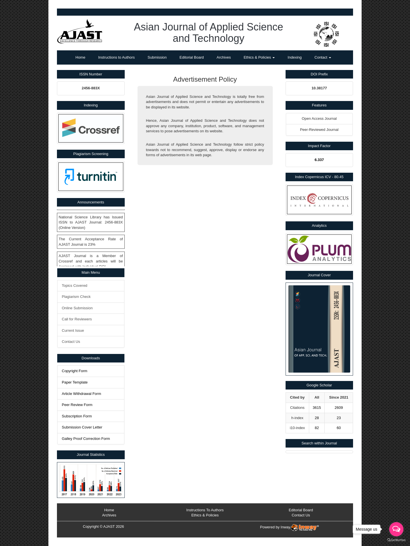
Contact (323, 57)
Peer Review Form (77, 405)
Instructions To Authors (205, 510)
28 (317, 418)
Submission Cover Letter (82, 427)
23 (339, 418)
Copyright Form (74, 371)
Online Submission (77, 308)
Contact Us (71, 341)
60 (339, 428)
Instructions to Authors (116, 57)
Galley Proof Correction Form (86, 438)
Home (80, 57)
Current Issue (73, 330)
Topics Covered (74, 285)
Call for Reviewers (77, 319)
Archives (224, 57)
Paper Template (75, 382)
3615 (317, 407)
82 (317, 428)
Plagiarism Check (76, 296)
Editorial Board (192, 57)
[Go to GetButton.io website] (396, 540)
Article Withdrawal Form (81, 394)
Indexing (295, 57)
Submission (157, 57)
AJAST (109, 526)
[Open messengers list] (396, 529)
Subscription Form (77, 416)
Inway (300, 527)
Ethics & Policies (259, 57)
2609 (339, 407)
